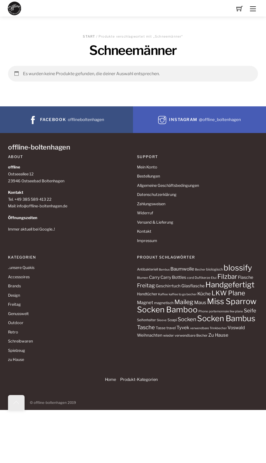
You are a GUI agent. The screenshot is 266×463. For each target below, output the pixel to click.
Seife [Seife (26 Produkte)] (250, 311)
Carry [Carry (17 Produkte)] (154, 277)
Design (14, 295)
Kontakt (144, 231)
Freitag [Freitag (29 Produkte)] (146, 285)
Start (89, 36)
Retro (13, 332)
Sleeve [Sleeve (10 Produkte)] (162, 320)
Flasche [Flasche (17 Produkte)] (245, 277)
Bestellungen (148, 176)
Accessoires (19, 277)
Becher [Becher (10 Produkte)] (200, 269)
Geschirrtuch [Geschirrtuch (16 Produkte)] (168, 285)
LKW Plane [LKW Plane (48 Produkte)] (228, 293)
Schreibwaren (20, 341)
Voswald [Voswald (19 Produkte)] (236, 327)
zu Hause (16, 359)
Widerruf (145, 213)
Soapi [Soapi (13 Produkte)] (172, 320)
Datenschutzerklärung (157, 194)
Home (110, 379)
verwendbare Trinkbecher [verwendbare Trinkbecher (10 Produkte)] (208, 328)
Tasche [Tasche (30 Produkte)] (146, 327)
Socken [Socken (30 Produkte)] (187, 319)
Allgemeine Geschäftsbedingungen (168, 185)
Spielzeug (16, 350)
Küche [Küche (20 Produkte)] (204, 293)
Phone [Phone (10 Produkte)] (203, 311)
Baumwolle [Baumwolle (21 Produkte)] (182, 269)
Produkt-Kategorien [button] (139, 379)
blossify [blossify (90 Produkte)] (238, 267)
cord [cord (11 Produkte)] (190, 278)
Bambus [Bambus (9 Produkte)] (164, 269)
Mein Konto (147, 167)
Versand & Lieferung (155, 222)
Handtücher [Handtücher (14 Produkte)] (147, 294)
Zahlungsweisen (151, 204)
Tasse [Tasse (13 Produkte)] (161, 328)
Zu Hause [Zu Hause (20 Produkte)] (218, 335)
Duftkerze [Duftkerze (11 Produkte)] (202, 278)
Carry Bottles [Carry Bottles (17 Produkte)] (173, 277)
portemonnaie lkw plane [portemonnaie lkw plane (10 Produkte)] (226, 311)
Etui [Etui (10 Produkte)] (214, 278)
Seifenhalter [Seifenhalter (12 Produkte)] (146, 320)
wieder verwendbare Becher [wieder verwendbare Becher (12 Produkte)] (185, 335)
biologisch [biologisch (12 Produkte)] (214, 269)
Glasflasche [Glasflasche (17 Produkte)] (193, 285)
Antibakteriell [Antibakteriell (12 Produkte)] (147, 269)
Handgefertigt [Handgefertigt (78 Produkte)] (230, 284)
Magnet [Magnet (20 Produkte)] (145, 302)
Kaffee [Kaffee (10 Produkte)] (163, 294)
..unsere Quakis (21, 267)
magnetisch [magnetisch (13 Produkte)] (164, 303)
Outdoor (16, 322)
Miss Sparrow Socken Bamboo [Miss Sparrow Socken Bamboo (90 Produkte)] (196, 306)
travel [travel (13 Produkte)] (171, 328)
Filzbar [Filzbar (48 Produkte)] (227, 276)
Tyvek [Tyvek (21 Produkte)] (183, 327)
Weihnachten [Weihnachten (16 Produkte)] (149, 335)
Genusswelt (18, 313)
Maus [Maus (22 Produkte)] (200, 302)
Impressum (147, 240)
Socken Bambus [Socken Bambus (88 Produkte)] (226, 318)
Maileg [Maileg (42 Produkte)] (183, 302)
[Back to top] (16, 402)
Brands (14, 286)
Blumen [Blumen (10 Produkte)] (142, 278)
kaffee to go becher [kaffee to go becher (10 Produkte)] (183, 294)
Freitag (14, 304)
